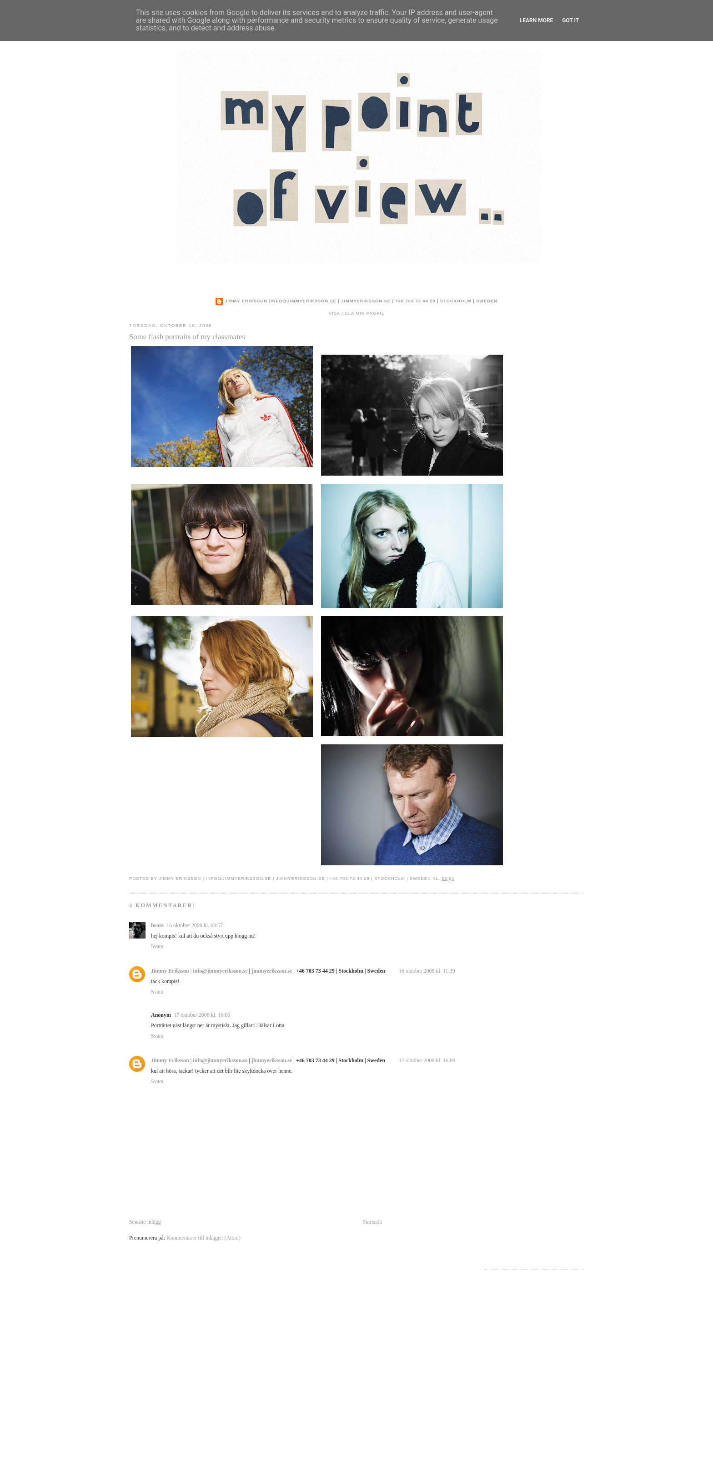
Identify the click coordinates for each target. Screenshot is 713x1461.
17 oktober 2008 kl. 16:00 (202, 1015)
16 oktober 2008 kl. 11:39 (427, 971)
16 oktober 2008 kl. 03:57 (194, 925)
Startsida (372, 1222)
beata (157, 925)
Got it (570, 20)
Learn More (536, 20)
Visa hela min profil (356, 313)
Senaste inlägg (145, 1222)
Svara (157, 946)
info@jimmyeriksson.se (303, 301)
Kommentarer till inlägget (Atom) (203, 1238)
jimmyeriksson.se (365, 301)
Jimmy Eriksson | (248, 301)
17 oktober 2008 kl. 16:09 (427, 1060)
